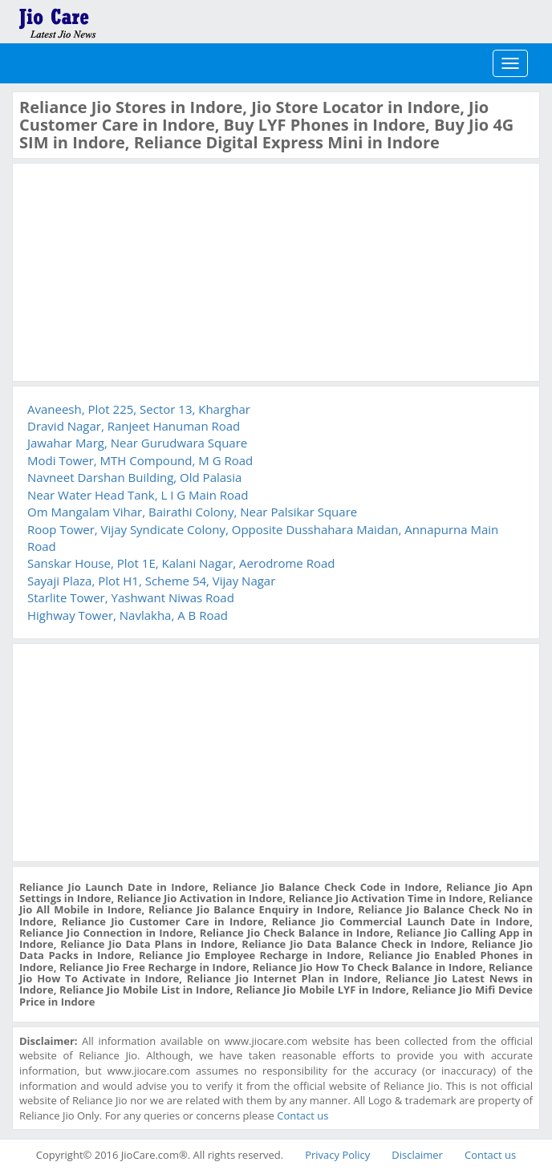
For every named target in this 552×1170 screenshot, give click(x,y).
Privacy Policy (337, 1155)
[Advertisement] (139, 270)
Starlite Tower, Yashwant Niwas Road (130, 597)
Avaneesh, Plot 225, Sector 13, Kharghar (138, 409)
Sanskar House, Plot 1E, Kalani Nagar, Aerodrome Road (181, 563)
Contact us (302, 1115)
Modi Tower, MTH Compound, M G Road (140, 460)
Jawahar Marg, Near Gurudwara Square (137, 443)
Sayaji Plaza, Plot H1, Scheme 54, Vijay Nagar (151, 581)
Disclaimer (417, 1155)
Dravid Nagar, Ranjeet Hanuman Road (133, 426)
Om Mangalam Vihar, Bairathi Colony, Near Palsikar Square (192, 512)
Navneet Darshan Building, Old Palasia (134, 477)
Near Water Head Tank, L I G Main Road (138, 495)
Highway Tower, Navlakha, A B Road (127, 615)
